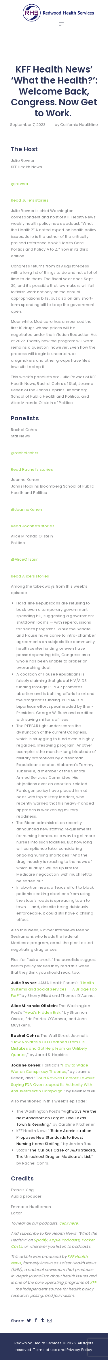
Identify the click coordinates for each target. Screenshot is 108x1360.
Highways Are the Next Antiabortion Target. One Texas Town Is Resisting (56, 1118)
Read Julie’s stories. (30, 200)
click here (68, 1223)
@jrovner (20, 183)
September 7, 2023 (28, 124)
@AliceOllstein (25, 559)
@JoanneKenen (26, 509)
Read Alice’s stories (30, 576)
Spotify (40, 1240)
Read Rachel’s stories (32, 469)
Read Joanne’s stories (32, 526)
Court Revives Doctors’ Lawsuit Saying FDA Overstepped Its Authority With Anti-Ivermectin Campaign (53, 1084)
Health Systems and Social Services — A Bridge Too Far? (54, 989)
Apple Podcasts (64, 1240)
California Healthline (79, 124)
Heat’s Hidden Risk (42, 1012)
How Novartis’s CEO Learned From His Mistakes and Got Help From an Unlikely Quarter (49, 1048)
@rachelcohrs (25, 453)
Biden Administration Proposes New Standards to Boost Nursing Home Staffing (53, 1137)
